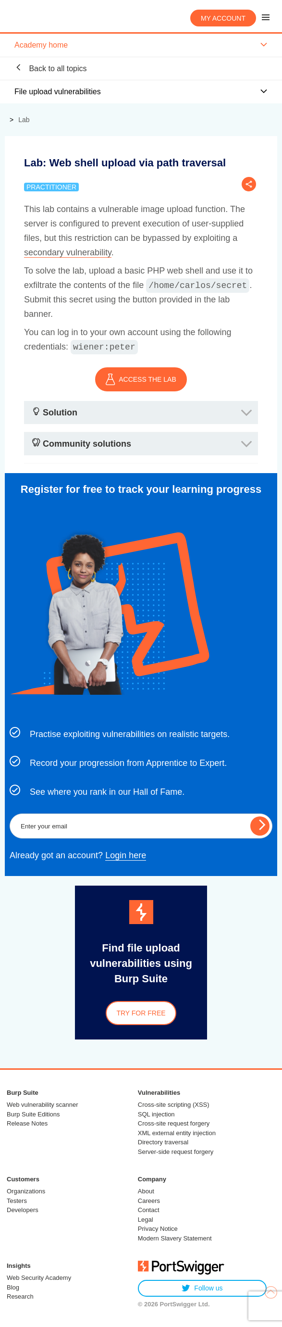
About (146, 1191)
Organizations (26, 1191)
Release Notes (27, 1123)
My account (223, 18)
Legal (145, 1219)
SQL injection (156, 1114)
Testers (17, 1200)
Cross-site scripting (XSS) (173, 1104)
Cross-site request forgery (174, 1123)
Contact (148, 1210)
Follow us (202, 1288)
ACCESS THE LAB (141, 379)
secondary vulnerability (67, 252)
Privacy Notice (158, 1228)
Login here (125, 855)
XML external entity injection (177, 1133)
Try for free (140, 1013)
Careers (149, 1200)
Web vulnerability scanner (42, 1104)
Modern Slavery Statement (175, 1238)
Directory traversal (163, 1142)
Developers (22, 1210)
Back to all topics (50, 68)
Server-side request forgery (176, 1151)
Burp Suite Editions (33, 1114)
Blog (13, 1287)
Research (20, 1296)
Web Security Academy (39, 1277)
